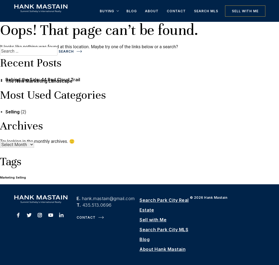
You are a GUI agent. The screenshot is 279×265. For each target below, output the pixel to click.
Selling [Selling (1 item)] (21, 177)
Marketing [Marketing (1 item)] (7, 177)
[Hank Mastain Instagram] (39, 215)
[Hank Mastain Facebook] (18, 215)
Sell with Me (245, 11)
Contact (176, 11)
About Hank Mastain (163, 249)
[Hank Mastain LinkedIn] (61, 215)
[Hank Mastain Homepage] (41, 11)
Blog (131, 11)
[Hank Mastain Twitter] (29, 215)
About (152, 11)
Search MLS (206, 11)
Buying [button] (107, 11)
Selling (12, 112)
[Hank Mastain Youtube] (50, 215)
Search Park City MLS (164, 229)
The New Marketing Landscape (38, 81)
